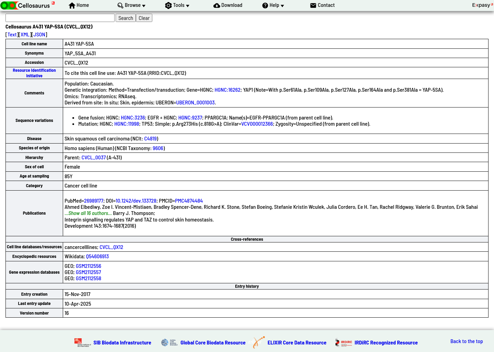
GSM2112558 (88, 278)
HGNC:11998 (126, 123)
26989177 (93, 200)
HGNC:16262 (227, 89)
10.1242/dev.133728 (136, 200)
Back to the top (466, 341)
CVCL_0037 (94, 157)
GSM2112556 (88, 265)
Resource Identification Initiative (34, 72)
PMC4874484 (189, 200)
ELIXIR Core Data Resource (297, 342)
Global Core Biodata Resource (213, 342)
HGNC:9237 (190, 117)
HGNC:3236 (133, 117)
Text (12, 34)
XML (25, 34)
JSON (39, 34)
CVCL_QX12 (111, 246)
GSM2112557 (88, 272)
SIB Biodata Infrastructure (122, 342)
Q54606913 (97, 256)
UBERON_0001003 (195, 102)
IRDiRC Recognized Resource (386, 342)
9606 (158, 148)
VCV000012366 (257, 123)
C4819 (150, 138)
